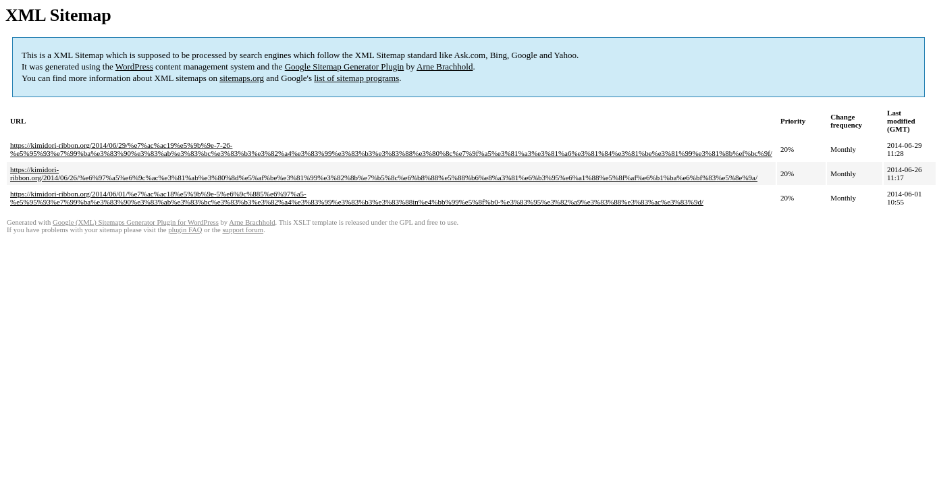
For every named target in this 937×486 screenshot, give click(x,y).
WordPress (134, 66)
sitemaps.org (241, 78)
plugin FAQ (185, 230)
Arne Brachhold (445, 66)
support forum (242, 230)
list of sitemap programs (356, 78)
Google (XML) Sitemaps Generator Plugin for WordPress (136, 222)
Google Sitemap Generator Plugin (344, 66)
